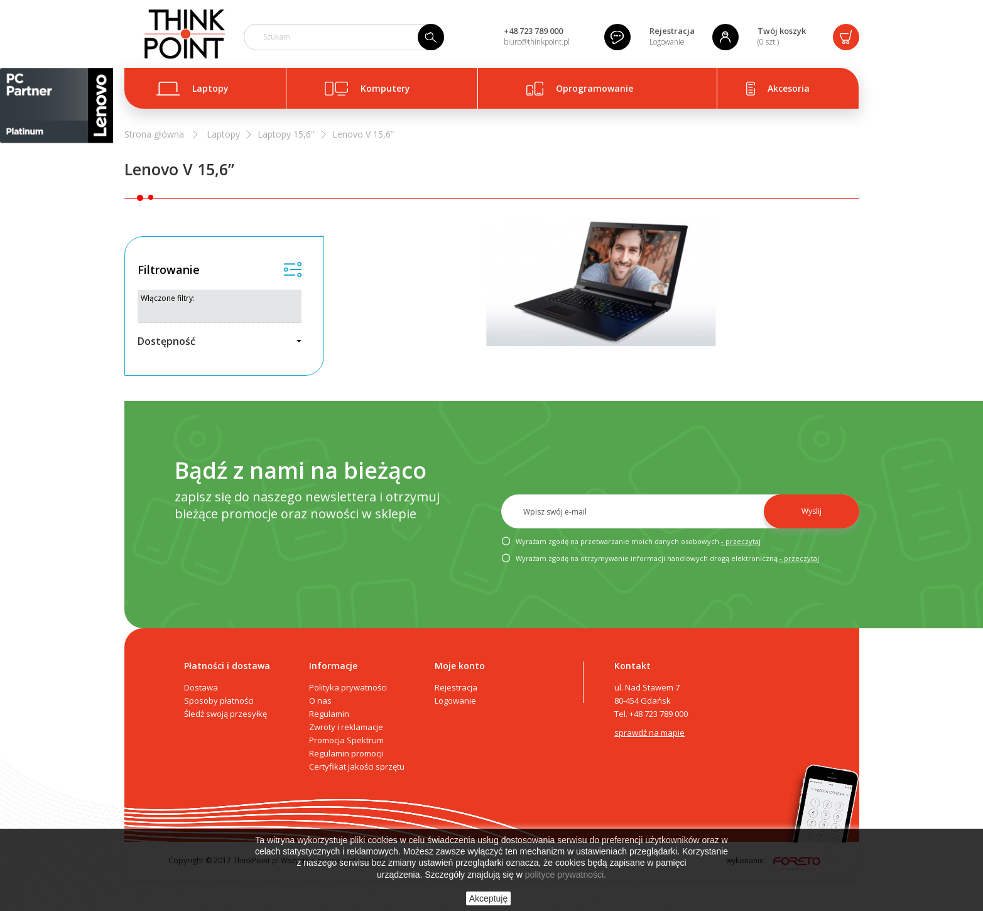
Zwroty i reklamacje (346, 727)
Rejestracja (672, 30)
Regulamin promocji (346, 753)
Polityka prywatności (348, 687)
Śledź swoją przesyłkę (225, 713)
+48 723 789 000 (533, 30)
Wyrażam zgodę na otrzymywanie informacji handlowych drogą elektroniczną (660, 559)
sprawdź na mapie (649, 732)
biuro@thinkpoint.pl (537, 41)
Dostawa (201, 687)
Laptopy (210, 88)
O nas (320, 700)
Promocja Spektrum (346, 740)
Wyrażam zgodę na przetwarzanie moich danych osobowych (631, 542)
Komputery (385, 88)
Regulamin (329, 713)
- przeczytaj (741, 541)
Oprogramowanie (594, 88)
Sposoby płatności (219, 700)
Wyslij (811, 511)
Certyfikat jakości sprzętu (357, 766)
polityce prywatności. (565, 875)
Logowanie (667, 41)
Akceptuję (488, 898)
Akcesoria (789, 88)
